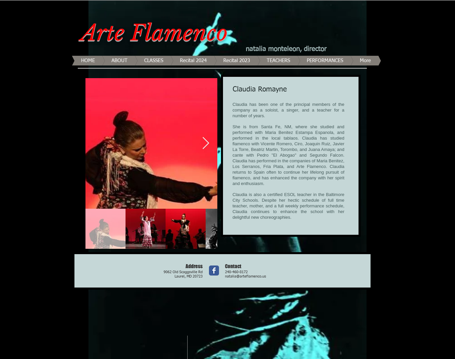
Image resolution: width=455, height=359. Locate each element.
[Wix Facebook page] (214, 270)
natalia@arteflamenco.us (245, 276)
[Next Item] (206, 143)
